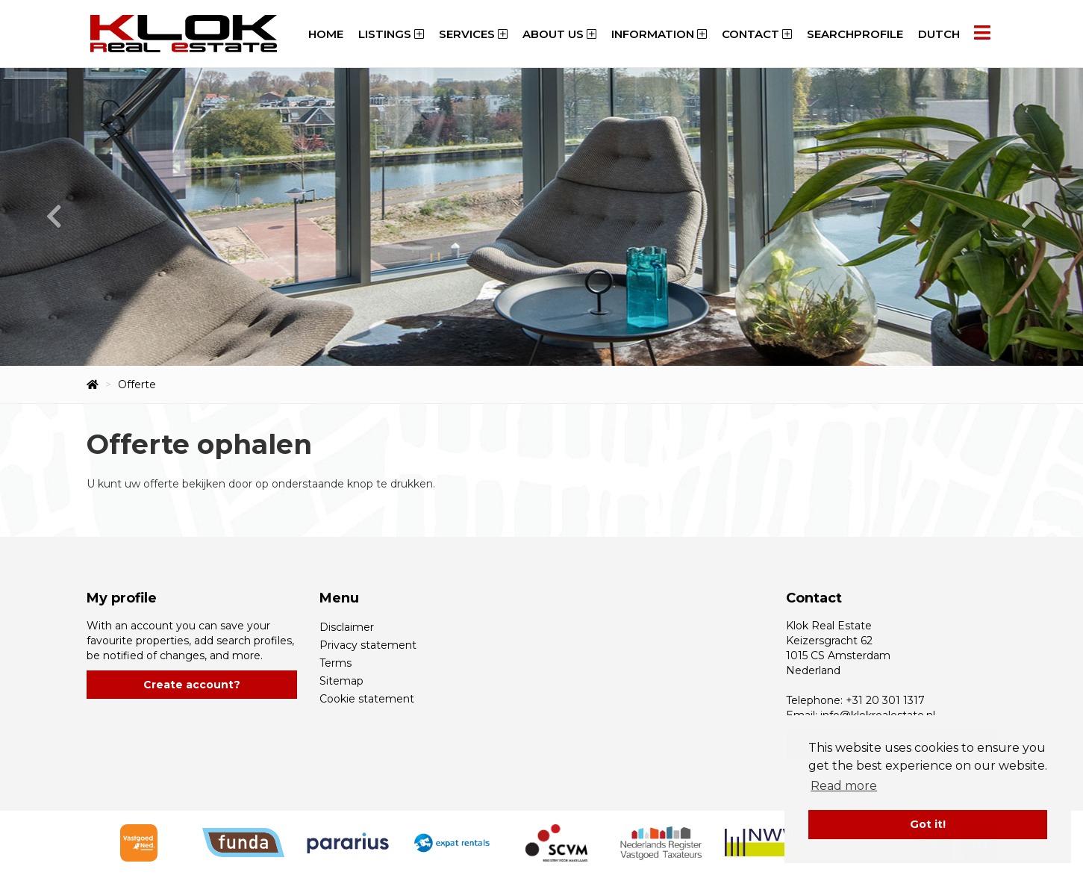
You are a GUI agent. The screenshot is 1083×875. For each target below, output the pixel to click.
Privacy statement (367, 645)
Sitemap (341, 681)
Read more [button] (844, 786)
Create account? (191, 684)
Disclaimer (346, 627)
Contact (757, 34)
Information (659, 34)
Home (325, 34)
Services (473, 34)
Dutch (939, 34)
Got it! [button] (928, 824)
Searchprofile (855, 34)
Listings (391, 34)
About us (559, 34)
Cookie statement (366, 699)
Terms (335, 663)
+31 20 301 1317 (885, 700)
